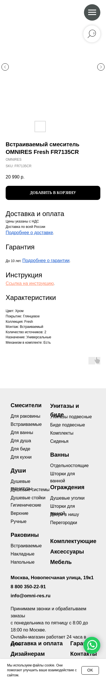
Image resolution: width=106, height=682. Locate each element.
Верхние (20, 513)
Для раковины (25, 416)
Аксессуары (67, 551)
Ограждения (67, 487)
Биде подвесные (67, 424)
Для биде (21, 448)
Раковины (25, 535)
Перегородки (63, 522)
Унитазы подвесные (71, 416)
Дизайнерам (28, 654)
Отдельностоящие (69, 465)
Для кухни (21, 457)
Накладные (22, 554)
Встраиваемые (26, 545)
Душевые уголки (67, 498)
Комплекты (61, 433)
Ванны (59, 455)
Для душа (21, 440)
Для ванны (22, 432)
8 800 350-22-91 (28, 586)
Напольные (23, 562)
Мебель (61, 562)
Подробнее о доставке (29, 232)
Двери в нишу (64, 514)
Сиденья (59, 441)
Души (18, 470)
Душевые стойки (28, 497)
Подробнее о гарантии (46, 260)
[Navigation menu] (92, 12)
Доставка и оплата (37, 643)
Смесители (26, 405)
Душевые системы (30, 489)
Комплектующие (73, 541)
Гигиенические (26, 505)
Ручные (19, 521)
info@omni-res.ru (31, 595)
